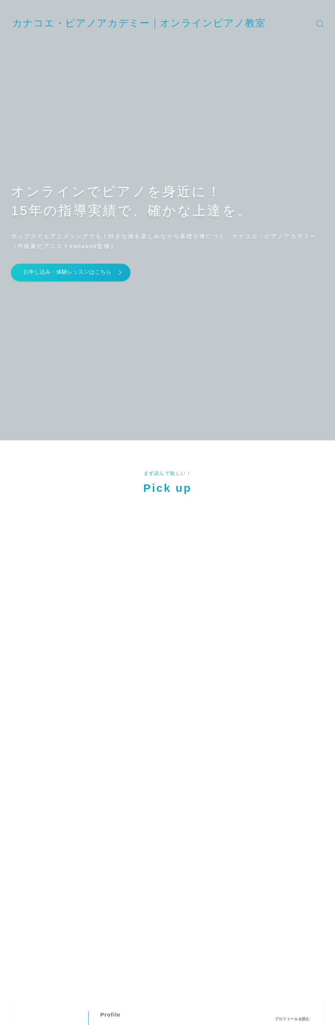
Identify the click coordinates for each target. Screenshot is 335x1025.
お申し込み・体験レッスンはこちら (75, 272)
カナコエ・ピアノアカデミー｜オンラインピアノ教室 (161, 23)
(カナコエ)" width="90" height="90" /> (49, 604)
